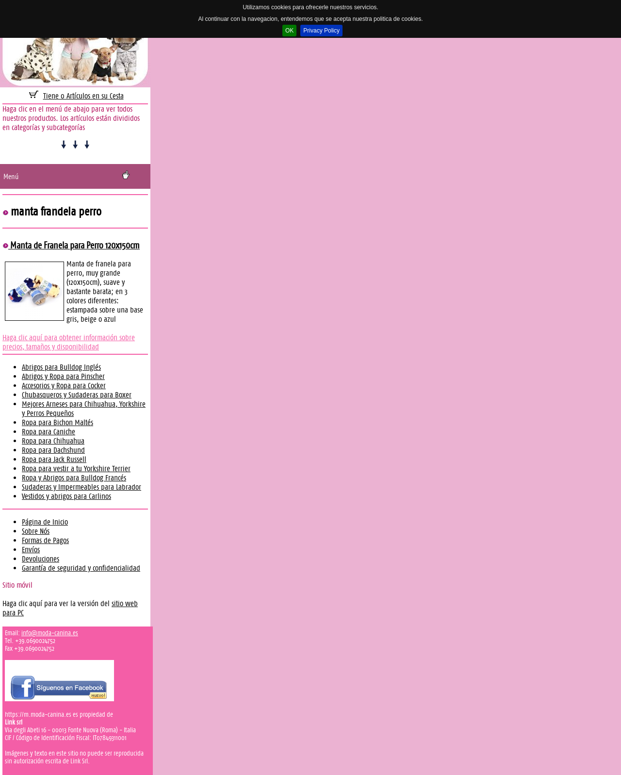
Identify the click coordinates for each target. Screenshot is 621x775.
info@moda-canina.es (49, 633)
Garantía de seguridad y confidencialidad (81, 568)
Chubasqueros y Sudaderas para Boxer (76, 394)
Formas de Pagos (45, 540)
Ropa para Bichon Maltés (57, 422)
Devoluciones (40, 558)
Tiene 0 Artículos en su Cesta (83, 95)
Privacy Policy (321, 30)
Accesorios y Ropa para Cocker (64, 385)
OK (289, 30)
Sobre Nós (35, 531)
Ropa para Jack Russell (54, 459)
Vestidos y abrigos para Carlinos (66, 496)
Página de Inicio (45, 522)
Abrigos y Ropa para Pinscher (63, 376)
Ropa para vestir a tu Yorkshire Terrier (76, 468)
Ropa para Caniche (48, 431)
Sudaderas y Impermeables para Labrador (81, 487)
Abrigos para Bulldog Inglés (61, 367)
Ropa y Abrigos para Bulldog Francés (74, 477)
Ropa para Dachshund (53, 450)
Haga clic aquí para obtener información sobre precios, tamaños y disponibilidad (68, 342)
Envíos (31, 549)
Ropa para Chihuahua (53, 440)
